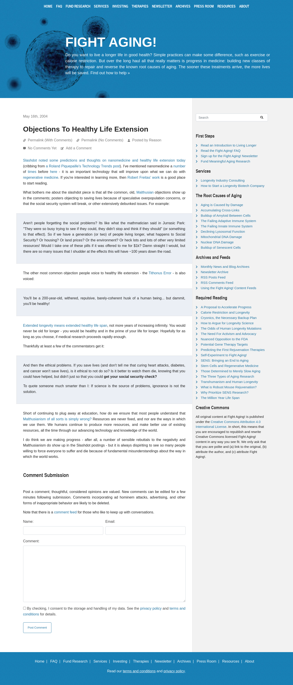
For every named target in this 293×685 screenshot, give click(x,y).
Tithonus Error (160, 273)
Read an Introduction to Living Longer (229, 145)
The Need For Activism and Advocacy (228, 334)
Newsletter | (165, 661)
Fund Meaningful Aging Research (225, 161)
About (244, 6)
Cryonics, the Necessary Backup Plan (229, 318)
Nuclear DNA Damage (217, 242)
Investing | (122, 661)
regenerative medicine (40, 177)
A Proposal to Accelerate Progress (226, 307)
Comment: (31, 541)
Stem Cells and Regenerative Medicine (230, 366)
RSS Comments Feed (217, 282)
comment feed (65, 512)
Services (101, 6)
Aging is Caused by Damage (222, 205)
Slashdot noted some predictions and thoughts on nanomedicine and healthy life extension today (104, 160)
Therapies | (143, 661)
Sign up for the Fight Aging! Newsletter (229, 156)
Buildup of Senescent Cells (221, 247)
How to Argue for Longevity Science (227, 323)
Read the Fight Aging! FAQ (220, 150)
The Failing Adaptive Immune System (228, 221)
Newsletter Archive (214, 272)
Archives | (186, 661)
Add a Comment (79, 148)
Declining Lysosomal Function (223, 231)
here (53, 172)
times (32, 172)
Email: (110, 521)
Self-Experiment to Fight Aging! (224, 355)
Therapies (140, 6)
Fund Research (78, 6)
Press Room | (209, 661)
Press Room (204, 6)
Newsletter (162, 6)
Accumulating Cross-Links (220, 210)
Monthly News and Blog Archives (225, 266)
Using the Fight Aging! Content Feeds (228, 288)
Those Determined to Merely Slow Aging (231, 371)
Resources (226, 6)
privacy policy (151, 608)
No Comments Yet (42, 148)
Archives (183, 6)
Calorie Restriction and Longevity (225, 312)
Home (48, 6)
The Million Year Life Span (220, 398)
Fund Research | (77, 661)
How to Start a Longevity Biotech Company (233, 186)
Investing (120, 6)
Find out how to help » (110, 73)
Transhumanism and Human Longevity (229, 382)
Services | (102, 661)
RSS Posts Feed (213, 277)
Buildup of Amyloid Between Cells (226, 215)
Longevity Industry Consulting (223, 180)
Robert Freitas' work (143, 177)
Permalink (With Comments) (50, 140)
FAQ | (56, 661)
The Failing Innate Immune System (227, 226)
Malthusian (145, 192)
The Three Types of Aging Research (227, 376)
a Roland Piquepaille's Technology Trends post (83, 166)
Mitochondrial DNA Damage (221, 237)
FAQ (59, 6)
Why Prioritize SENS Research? (225, 392)
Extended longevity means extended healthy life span (65, 325)
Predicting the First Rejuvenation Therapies (233, 350)
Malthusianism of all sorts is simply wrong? (57, 419)
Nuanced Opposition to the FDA (224, 339)
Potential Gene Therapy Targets (224, 344)
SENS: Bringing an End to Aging (225, 360)
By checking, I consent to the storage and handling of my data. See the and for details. (104, 611)
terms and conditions (139, 671)
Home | (42, 661)
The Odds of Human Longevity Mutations (231, 328)
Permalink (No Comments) (102, 140)
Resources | (233, 661)
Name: (28, 521)
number (179, 166)
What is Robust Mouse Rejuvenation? (229, 387)
